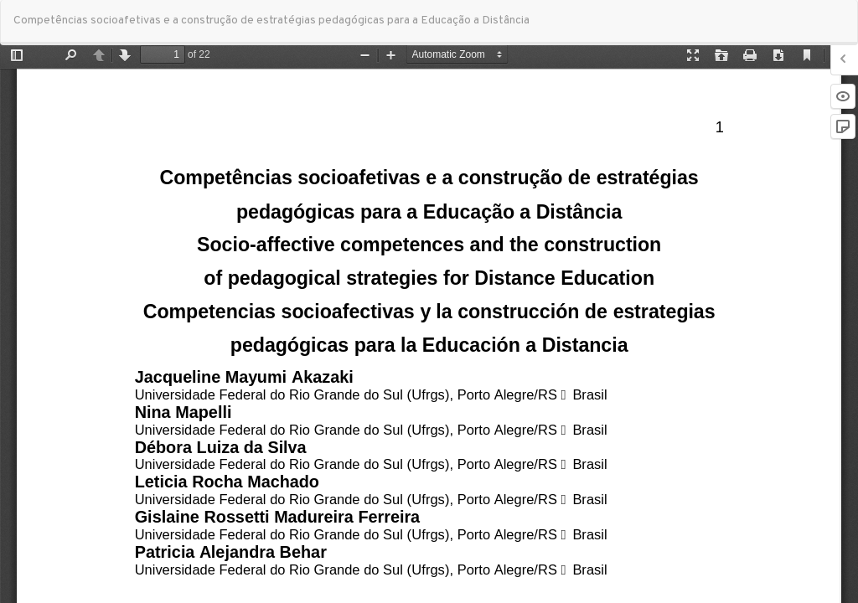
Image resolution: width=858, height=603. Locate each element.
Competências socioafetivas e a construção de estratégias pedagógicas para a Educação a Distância (271, 20)
